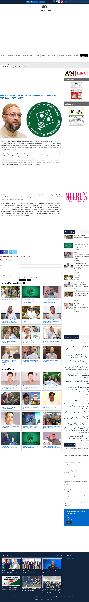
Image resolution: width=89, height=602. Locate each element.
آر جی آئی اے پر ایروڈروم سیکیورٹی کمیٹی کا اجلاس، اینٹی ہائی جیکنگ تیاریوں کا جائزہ (78, 438)
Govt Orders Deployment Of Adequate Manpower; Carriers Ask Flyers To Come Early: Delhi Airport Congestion (51, 590)
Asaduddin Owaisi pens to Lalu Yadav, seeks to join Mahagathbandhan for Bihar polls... (31, 341)
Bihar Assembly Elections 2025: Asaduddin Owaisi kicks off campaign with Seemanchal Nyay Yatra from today (81, 267)
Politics (61, 56)
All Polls (37, 596)
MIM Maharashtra (28, 66)
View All (59, 555)
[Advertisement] (13, 8)
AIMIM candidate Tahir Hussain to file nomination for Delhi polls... (51, 406)
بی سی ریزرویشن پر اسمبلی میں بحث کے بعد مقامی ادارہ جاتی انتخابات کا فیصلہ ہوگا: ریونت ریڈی (77, 375)
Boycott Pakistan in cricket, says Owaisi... (30, 320)
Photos (68, 56)
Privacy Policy (53, 596)
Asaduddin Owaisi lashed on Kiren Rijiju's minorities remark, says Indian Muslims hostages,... (10, 341)
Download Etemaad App (69, 596)
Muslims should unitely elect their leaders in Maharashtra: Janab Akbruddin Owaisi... (30, 428)
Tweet (13, 251)
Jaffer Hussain (40, 64)
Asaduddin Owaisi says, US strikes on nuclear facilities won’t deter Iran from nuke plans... (51, 341)
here (33, 277)
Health (37, 56)
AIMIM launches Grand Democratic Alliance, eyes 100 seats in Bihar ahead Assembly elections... (51, 301)
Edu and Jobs (52, 56)
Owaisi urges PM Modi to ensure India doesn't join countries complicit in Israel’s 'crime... (51, 321)
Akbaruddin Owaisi (78, 64)
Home (1, 61)
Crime (43, 56)
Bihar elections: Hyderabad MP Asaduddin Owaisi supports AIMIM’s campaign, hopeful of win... (9, 362)
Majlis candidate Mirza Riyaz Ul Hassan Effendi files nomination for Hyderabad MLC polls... (31, 387)
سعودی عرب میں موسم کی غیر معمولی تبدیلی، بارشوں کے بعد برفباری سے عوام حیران (77, 349)
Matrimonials (34, 1)
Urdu (28, 1)
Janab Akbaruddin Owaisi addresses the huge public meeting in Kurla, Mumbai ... (51, 428)
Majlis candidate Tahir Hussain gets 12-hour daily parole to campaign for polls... (31, 407)
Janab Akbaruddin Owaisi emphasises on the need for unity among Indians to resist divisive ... (10, 448)
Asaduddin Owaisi (11, 61)
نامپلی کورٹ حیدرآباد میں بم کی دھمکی (77, 412)
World (3, 56)
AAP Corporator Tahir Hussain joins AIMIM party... (10, 427)
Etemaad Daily (70, 558)
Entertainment (27, 56)
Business (10, 56)
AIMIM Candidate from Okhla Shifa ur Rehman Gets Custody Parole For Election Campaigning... (10, 407)
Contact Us (60, 596)
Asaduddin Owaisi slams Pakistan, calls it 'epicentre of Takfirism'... (30, 361)
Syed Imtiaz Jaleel (17, 66)
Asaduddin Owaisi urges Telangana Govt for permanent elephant (81, 237)
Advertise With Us (29, 596)
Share (5, 251)
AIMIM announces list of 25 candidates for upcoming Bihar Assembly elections (81, 245)
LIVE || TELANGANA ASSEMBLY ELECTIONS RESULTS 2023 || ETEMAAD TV (10, 589)
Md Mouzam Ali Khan (66, 64)
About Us (21, 596)
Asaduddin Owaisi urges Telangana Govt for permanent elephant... (10, 300)
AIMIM (5, 61)
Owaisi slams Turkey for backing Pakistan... (50, 361)
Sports (18, 56)
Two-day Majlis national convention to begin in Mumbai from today (28, 96)
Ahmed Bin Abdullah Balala (52, 64)
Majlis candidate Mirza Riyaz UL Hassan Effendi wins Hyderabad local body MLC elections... (9, 387)
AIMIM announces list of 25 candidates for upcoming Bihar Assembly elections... (30, 301)
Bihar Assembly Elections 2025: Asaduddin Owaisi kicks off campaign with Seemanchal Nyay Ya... (9, 321)
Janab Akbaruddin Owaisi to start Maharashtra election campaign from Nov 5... (51, 448)
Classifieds (41, 1)
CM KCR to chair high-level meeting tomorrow (75, 476)
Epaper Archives (44, 596)
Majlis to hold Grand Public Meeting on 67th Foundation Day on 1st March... (51, 387)
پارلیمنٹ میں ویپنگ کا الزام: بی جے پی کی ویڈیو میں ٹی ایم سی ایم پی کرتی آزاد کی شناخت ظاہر (76, 430)
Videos (76, 56)
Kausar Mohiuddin (30, 64)
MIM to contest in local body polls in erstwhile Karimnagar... (30, 447)
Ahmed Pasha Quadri (6, 64)
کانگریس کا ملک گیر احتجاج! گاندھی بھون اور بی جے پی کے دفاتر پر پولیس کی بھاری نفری (76, 406)
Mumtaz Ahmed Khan (19, 64)
